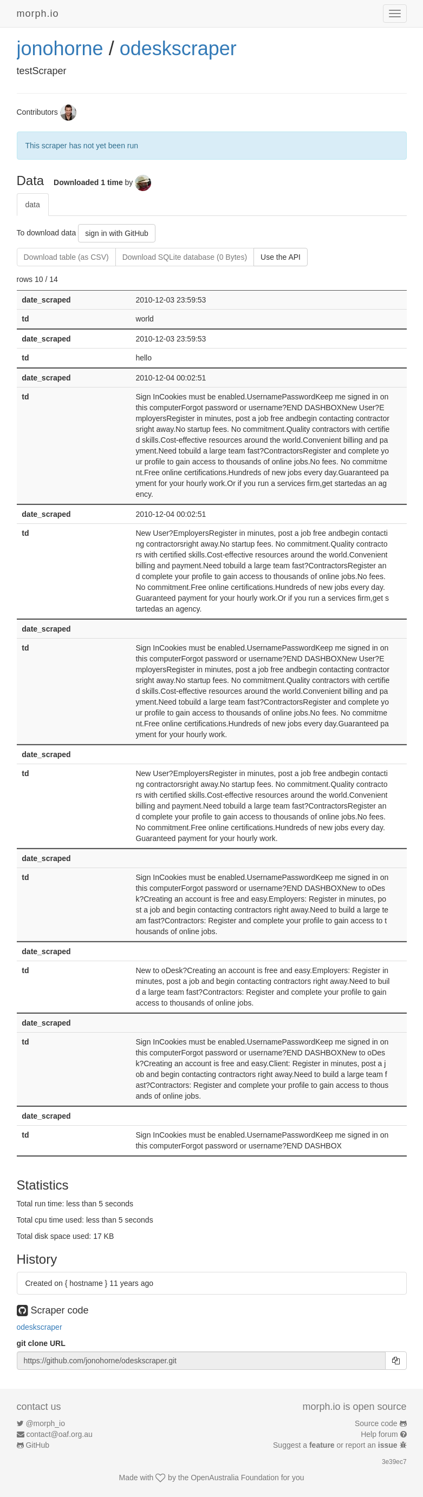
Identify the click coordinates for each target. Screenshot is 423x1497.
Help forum (379, 1434)
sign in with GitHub (116, 233)
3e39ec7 (394, 1462)
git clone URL (41, 1343)
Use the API (281, 257)
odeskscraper (178, 48)
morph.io (38, 13)
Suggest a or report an (336, 1445)
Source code (376, 1423)
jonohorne (60, 48)
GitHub (37, 1445)
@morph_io (45, 1423)
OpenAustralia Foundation (235, 1477)
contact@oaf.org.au (59, 1434)
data (32, 204)
